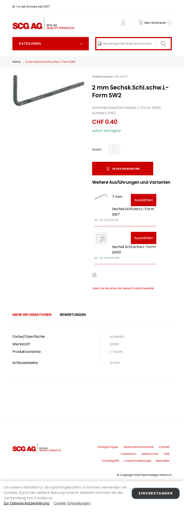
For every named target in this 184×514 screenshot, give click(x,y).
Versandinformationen (138, 447)
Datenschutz (150, 454)
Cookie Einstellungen (137, 461)
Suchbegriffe (110, 461)
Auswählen (143, 200)
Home (16, 62)
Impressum (128, 454)
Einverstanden (156, 493)
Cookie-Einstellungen (72, 503)
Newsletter (162, 461)
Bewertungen (73, 314)
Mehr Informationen (31, 314)
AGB (166, 454)
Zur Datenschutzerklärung (26, 503)
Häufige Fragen (107, 447)
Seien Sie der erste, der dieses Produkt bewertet (123, 288)
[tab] (31, 314)
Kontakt (164, 447)
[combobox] (133, 43)
